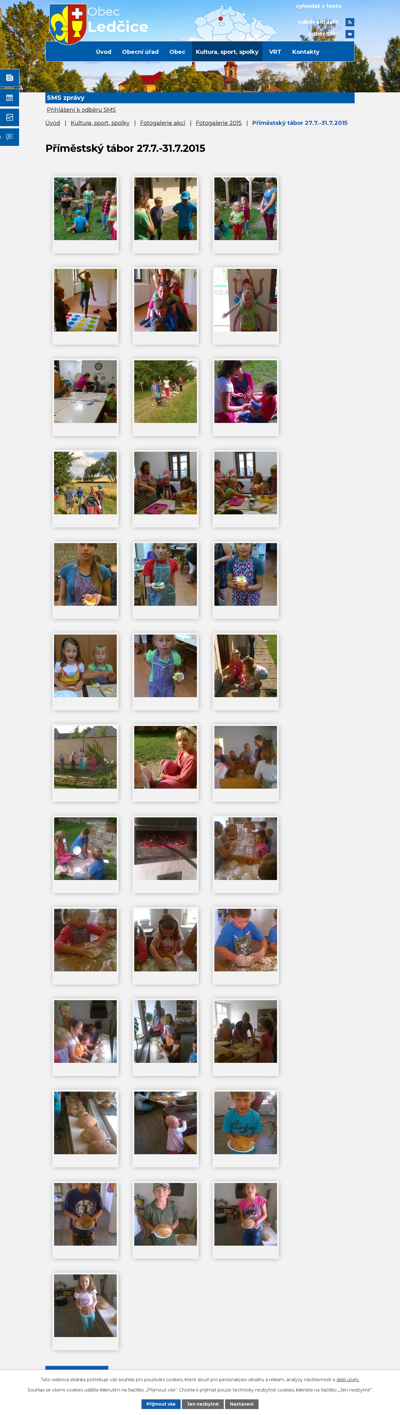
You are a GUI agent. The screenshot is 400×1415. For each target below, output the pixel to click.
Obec (177, 52)
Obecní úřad (140, 52)
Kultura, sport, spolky (227, 52)
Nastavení (242, 1404)
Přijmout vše (160, 1404)
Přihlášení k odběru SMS (81, 109)
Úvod (103, 52)
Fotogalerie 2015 (219, 123)
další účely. (348, 1379)
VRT (275, 52)
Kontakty (306, 52)
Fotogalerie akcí (162, 123)
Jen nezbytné (203, 1404)
